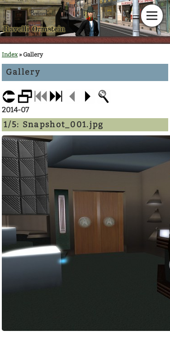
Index (10, 54)
